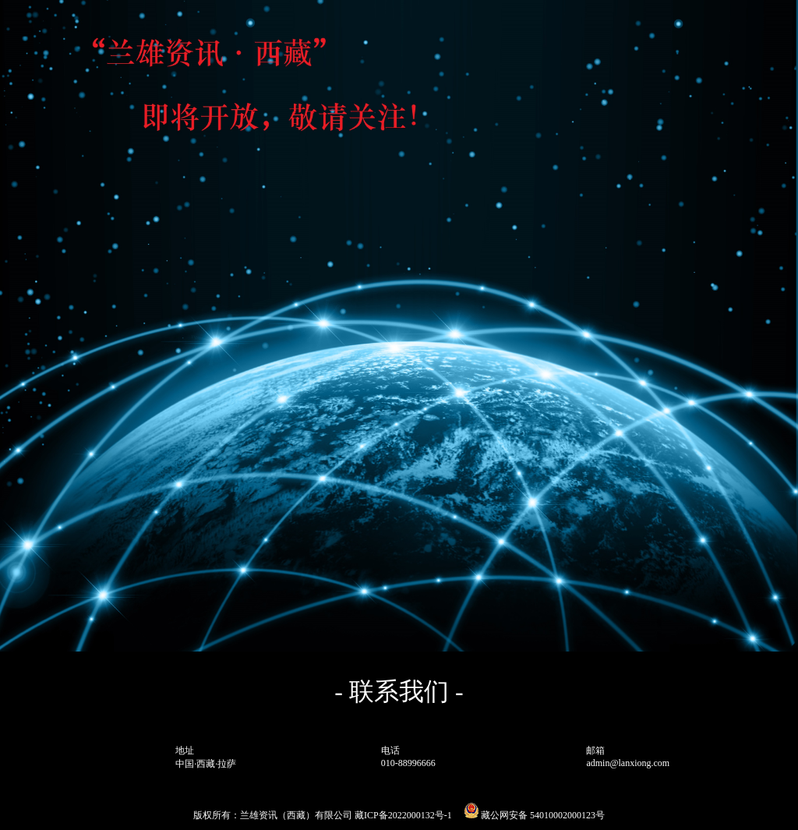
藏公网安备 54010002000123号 (534, 815)
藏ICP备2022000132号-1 (403, 815)
